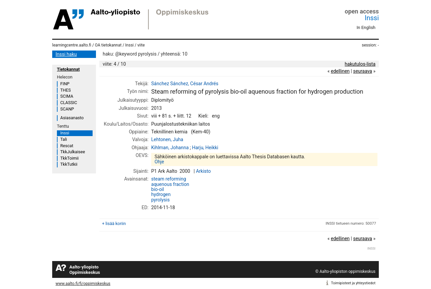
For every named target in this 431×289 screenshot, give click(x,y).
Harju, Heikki (205, 147)
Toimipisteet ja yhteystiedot (353, 283)
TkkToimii (69, 158)
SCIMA (66, 96)
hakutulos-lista (360, 64)
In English (366, 27)
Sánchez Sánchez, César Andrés (184, 83)
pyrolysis (160, 199)
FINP (64, 83)
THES (65, 90)
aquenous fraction (170, 184)
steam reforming (168, 179)
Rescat (66, 145)
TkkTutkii (68, 164)
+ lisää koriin (114, 223)
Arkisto (203, 171)
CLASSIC (68, 102)
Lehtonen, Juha (167, 139)
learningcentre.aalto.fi (71, 45)
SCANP (67, 108)
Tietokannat (68, 69)
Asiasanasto (72, 117)
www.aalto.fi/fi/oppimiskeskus (83, 283)
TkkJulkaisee (72, 151)
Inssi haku (66, 54)
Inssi (372, 18)
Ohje (159, 161)
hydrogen (161, 194)
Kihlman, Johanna (170, 147)
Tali (63, 139)
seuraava (362, 71)
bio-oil (157, 189)
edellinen (340, 71)
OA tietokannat (108, 45)
